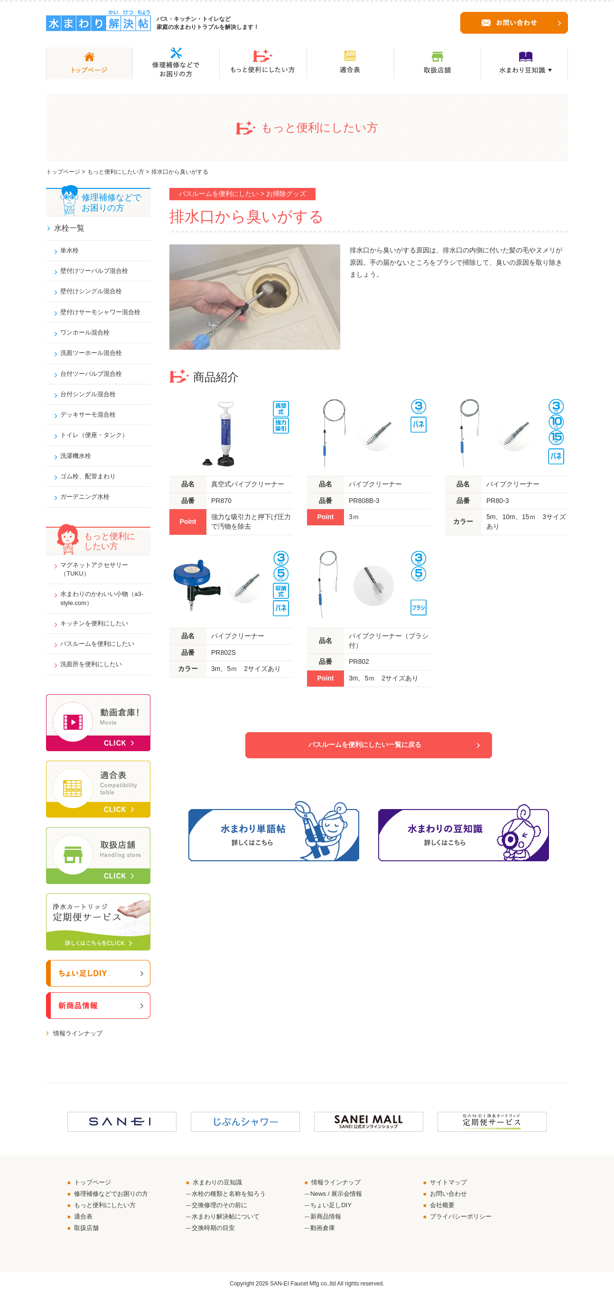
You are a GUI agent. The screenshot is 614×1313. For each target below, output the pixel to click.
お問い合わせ (450, 1208)
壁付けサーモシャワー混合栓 (104, 315)
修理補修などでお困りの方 (114, 1208)
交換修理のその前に (221, 1221)
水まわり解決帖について (228, 1233)
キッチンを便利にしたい (97, 635)
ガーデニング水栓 (87, 506)
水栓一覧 (70, 228)
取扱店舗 (87, 1244)
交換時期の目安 (215, 1244)
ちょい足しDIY (332, 1221)
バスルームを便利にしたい (101, 656)
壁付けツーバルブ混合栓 (97, 273)
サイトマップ (450, 1197)
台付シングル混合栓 (91, 400)
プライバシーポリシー (463, 1233)
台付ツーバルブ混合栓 (94, 378)
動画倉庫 (323, 1244)
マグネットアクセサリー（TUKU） (97, 578)
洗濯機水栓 (77, 463)
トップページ (63, 171)
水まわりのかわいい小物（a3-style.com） (97, 609)
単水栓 (71, 252)
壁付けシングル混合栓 (94, 294)
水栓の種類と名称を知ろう (231, 1208)
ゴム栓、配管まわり (91, 484)
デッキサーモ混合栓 (91, 421)
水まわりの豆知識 (219, 1197)
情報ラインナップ (79, 1047)
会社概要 (443, 1221)
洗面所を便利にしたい (94, 677)
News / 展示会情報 (338, 1208)
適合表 (84, 1233)
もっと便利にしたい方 (115, 171)
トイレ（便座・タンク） (97, 442)
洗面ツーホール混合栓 (94, 358)
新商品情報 (327, 1233)
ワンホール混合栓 (87, 336)
